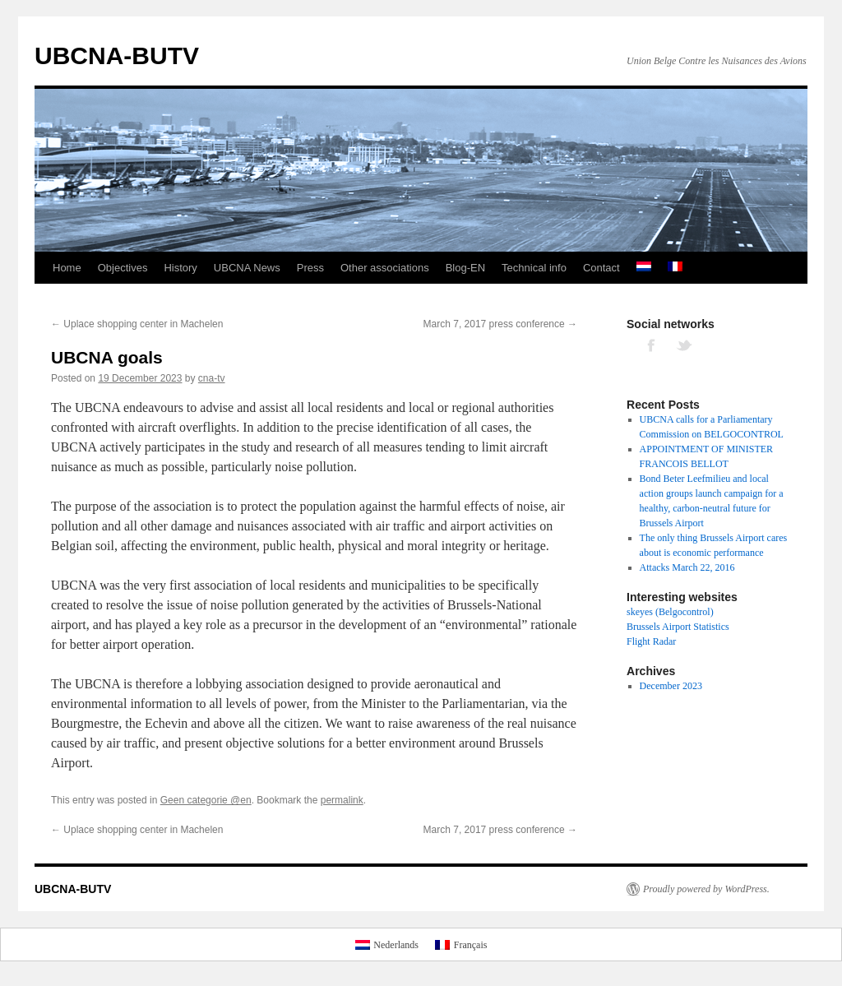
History (180, 268)
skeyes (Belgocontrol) (670, 612)
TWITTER (685, 344)
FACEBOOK (652, 344)
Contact (601, 268)
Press (310, 268)
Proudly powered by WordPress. (706, 889)
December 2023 (671, 686)
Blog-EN (465, 268)
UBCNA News (247, 268)
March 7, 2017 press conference (500, 324)
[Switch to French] (675, 268)
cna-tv (211, 378)
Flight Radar (651, 641)
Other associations (384, 268)
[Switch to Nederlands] (387, 944)
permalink (342, 800)
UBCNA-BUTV (117, 55)
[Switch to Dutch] (643, 268)
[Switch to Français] (461, 944)
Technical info (534, 268)
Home (67, 268)
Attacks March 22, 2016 (687, 567)
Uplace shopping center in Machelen (137, 324)
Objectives (123, 268)
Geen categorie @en (206, 800)
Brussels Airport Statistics (678, 626)
